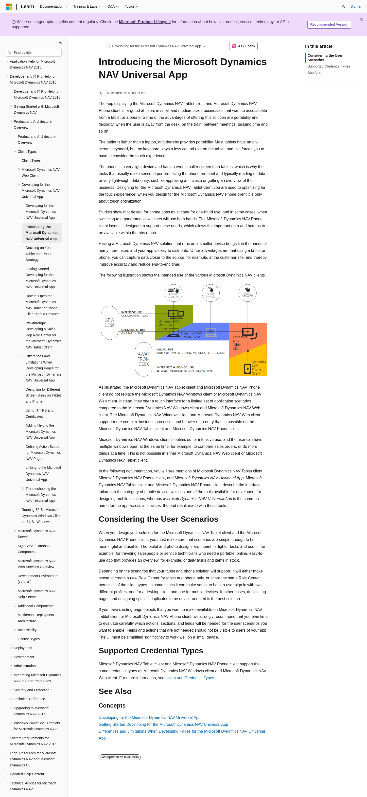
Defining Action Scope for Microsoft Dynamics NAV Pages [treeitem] (43, 439)
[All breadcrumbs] (103, 46)
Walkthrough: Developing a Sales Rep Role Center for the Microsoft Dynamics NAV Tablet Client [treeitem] (43, 322)
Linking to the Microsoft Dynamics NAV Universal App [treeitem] (43, 460)
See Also (314, 73)
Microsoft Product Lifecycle (145, 22)
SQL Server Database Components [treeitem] (34, 535)
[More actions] (264, 46)
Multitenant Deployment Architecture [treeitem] (36, 604)
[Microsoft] (9, 6)
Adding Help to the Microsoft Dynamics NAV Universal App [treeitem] (41, 418)
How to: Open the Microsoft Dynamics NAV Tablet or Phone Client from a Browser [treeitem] (42, 291)
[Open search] (344, 6)
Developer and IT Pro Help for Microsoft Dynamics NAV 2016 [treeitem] (37, 81)
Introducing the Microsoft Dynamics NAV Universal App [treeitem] (42, 219)
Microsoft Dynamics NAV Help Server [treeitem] (37, 580)
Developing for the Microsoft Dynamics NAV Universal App (156, 46)
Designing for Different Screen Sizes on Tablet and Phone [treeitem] (43, 382)
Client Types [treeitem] (31, 147)
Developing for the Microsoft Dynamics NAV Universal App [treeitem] (41, 198)
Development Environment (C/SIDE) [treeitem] (38, 565)
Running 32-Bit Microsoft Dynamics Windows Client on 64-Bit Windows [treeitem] (42, 502)
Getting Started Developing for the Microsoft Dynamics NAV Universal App (163, 724)
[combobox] (34, 53)
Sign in (355, 6)
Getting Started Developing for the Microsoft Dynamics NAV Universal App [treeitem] (41, 264)
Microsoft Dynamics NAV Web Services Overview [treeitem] (37, 550)
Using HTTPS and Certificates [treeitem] (39, 400)
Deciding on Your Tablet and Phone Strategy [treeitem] (39, 240)
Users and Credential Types (189, 678)
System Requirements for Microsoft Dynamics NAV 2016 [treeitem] (33, 728)
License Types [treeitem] (29, 625)
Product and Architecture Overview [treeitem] (36, 126)
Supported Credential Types (329, 66)
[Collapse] (60, 42)
